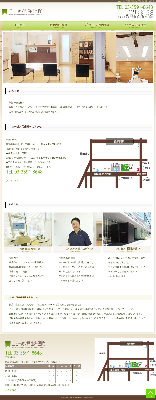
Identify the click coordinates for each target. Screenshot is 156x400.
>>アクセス (10, 390)
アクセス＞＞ (12, 180)
